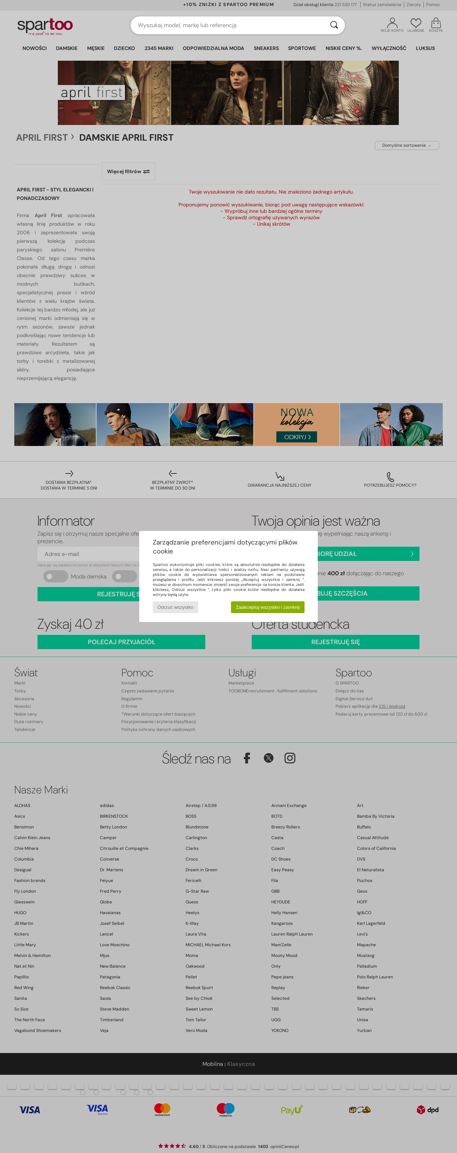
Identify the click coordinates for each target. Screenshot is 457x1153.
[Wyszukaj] (334, 25)
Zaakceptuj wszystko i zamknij (268, 607)
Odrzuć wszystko (175, 607)
